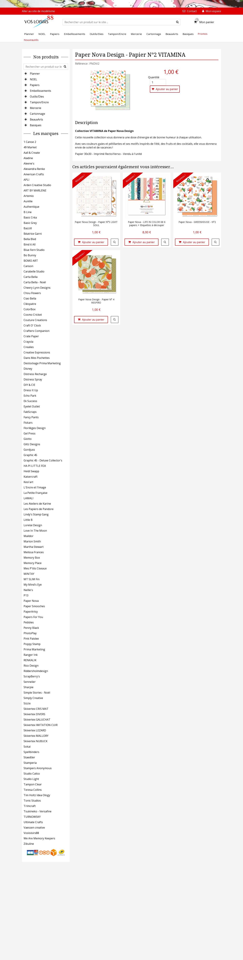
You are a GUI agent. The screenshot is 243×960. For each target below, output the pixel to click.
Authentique (31, 207)
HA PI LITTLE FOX (35, 466)
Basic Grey (30, 223)
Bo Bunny (30, 255)
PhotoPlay (30, 633)
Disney (28, 369)
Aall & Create (32, 153)
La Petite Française (35, 493)
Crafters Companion (36, 331)
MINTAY (29, 574)
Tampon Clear (33, 784)
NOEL (33, 79)
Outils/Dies (37, 96)
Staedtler (29, 757)
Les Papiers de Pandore (38, 509)
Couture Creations (35, 320)
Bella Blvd (30, 239)
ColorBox (29, 309)
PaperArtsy (31, 611)
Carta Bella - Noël (35, 282)
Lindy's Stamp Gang (36, 514)
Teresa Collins (33, 790)
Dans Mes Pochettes (37, 358)
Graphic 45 (30, 455)
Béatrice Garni (33, 234)
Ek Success (30, 401)
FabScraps (30, 412)
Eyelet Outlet (32, 406)
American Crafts (34, 174)
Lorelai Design (33, 525)
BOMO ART (31, 261)
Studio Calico (32, 773)
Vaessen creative (34, 827)
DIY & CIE (29, 385)
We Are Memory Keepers (39, 838)
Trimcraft (30, 806)
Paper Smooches (34, 606)
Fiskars (28, 422)
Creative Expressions (37, 352)
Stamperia (30, 763)
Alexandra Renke (34, 169)
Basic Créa (30, 217)
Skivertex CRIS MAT (36, 709)
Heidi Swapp (31, 471)
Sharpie (28, 687)
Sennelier (30, 682)
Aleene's (29, 163)
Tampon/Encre (39, 102)
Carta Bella (30, 277)
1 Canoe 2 (30, 142)
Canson (28, 266)
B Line (28, 212)
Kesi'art (28, 482)
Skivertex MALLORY (36, 736)
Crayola (28, 342)
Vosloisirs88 (31, 833)
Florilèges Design (35, 428)
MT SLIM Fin (31, 579)
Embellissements (40, 91)
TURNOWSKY (32, 817)
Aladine (28, 158)
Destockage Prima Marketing (42, 363)
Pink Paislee (31, 638)
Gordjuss (29, 449)
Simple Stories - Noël (37, 692)
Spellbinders (31, 752)
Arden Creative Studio (37, 185)
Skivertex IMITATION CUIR (41, 725)
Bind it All (29, 244)
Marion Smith (32, 541)
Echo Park (30, 395)
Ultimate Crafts (33, 822)
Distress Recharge (35, 374)
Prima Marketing (34, 649)
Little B (28, 520)
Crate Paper (31, 336)
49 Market (30, 147)
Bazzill (28, 228)
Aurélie (28, 201)
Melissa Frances (34, 552)
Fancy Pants (31, 417)
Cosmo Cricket (33, 315)
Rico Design (31, 665)
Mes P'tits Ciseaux (35, 568)
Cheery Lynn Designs (37, 288)
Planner (35, 73)
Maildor (28, 536)
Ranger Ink (31, 655)
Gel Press (29, 433)
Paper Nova (31, 601)
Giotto (28, 439)
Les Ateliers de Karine (37, 503)
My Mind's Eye (33, 584)
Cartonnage (37, 114)
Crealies (29, 347)
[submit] (177, 22)
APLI (26, 180)
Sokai (27, 746)
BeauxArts (36, 119)
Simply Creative (33, 698)
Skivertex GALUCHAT (37, 719)
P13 (26, 595)
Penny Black (31, 628)
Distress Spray (33, 379)
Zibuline (29, 844)
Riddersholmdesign (36, 671)
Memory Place (33, 563)
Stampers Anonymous (38, 768)
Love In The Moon (35, 530)
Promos (202, 33)
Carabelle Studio (34, 271)
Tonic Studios (32, 800)
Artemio (29, 196)
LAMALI (28, 498)
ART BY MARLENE (35, 190)
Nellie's (28, 590)
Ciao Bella (30, 298)
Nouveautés (31, 40)
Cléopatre (30, 304)
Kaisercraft (30, 476)
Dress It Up (31, 390)
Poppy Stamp (32, 644)
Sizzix (27, 703)
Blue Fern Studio (34, 250)
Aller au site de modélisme (38, 11)
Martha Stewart (34, 547)
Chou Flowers (32, 293)
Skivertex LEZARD (35, 730)
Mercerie (35, 108)
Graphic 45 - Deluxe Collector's (43, 460)
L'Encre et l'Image (35, 487)
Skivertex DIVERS (34, 714)
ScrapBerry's (32, 676)
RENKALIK (30, 660)
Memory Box (32, 557)
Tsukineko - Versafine (37, 811)
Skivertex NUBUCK (35, 741)
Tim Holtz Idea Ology (37, 795)
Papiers (34, 85)
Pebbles (29, 622)
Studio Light (31, 779)
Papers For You (33, 617)
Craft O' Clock (32, 325)
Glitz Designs (32, 444)
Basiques (35, 125)
